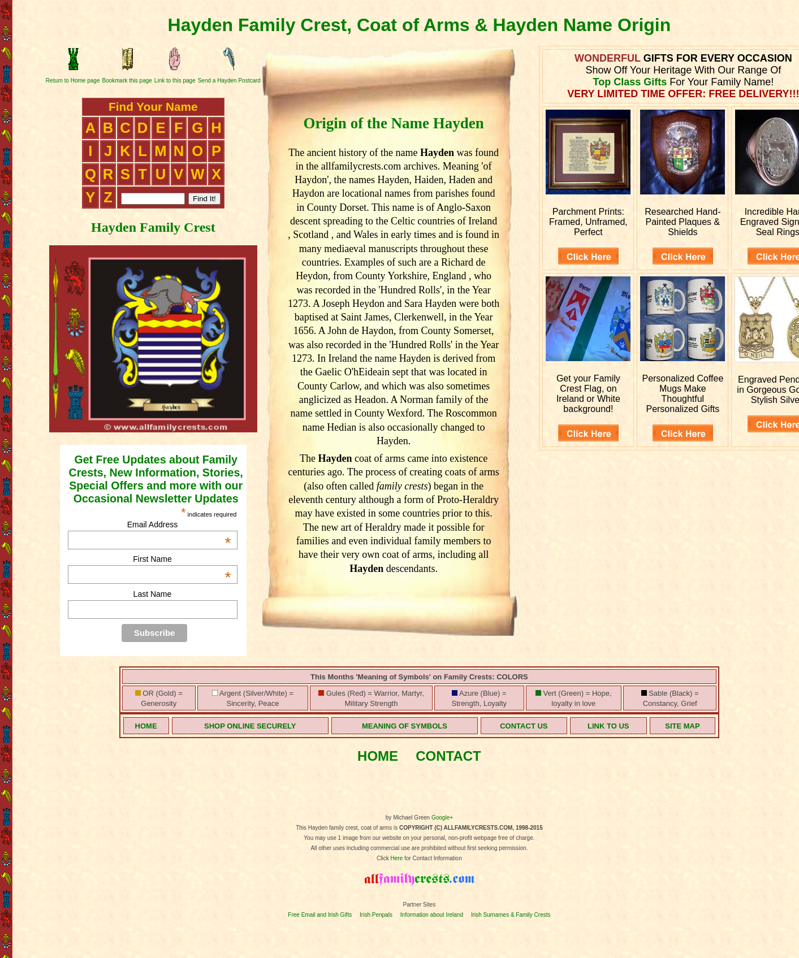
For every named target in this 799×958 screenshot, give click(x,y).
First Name (182, 558)
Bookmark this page (127, 80)
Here (397, 858)
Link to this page (175, 80)
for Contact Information (432, 858)
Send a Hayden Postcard (229, 80)
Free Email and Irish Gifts (320, 915)
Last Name (152, 594)
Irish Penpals (376, 915)
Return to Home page (73, 80)
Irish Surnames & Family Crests (511, 915)
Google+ (442, 817)
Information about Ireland (431, 915)
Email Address (179, 524)
